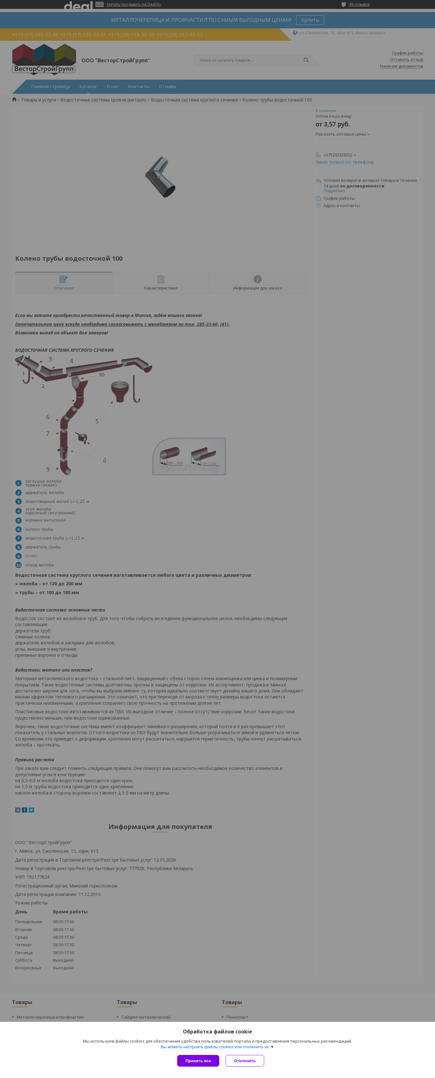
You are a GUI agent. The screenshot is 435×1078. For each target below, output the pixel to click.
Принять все (198, 1060)
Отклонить (245, 1060)
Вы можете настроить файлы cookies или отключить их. (215, 1047)
